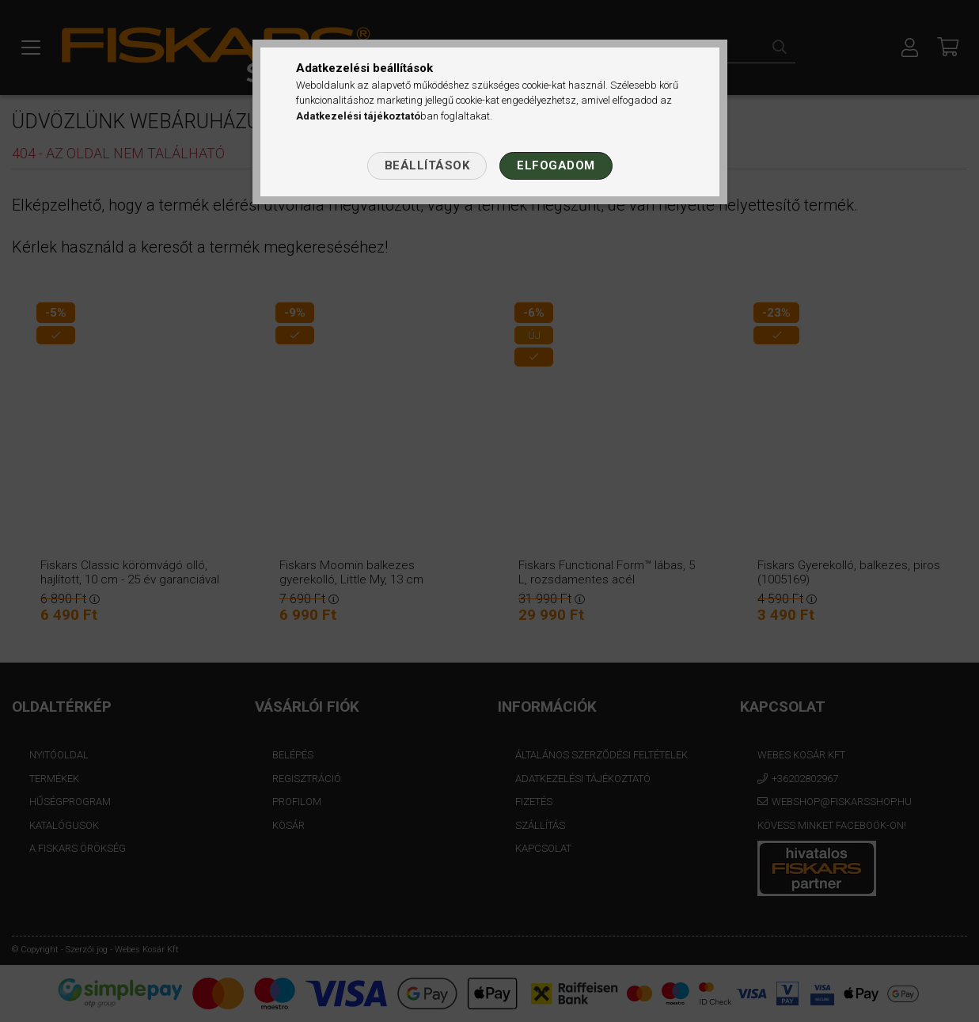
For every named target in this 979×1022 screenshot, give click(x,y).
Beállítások (427, 165)
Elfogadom (556, 165)
